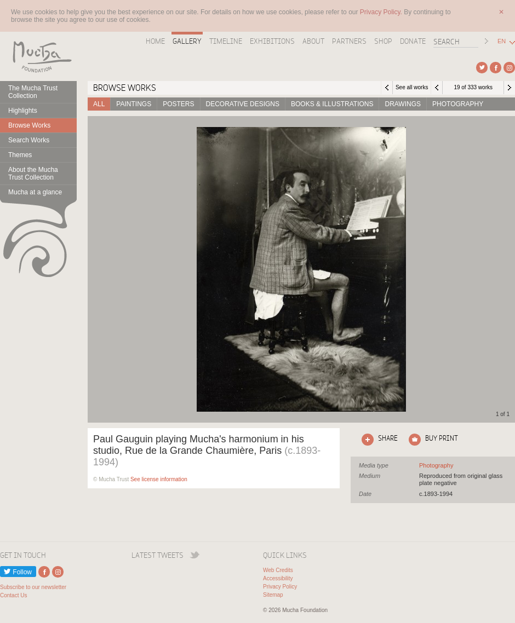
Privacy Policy (280, 587)
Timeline (225, 41)
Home (155, 41)
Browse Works (29, 125)
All (99, 104)
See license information (158, 479)
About (313, 41)
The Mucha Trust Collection (33, 92)
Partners (349, 41)
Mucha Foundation (38, 56)
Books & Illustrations (332, 104)
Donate (413, 41)
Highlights (22, 110)
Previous (436, 87)
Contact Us (13, 595)
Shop (383, 41)
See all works (412, 87)
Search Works (28, 140)
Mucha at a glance (35, 192)
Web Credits (278, 570)
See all (436, 465)
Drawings (403, 104)
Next (509, 87)
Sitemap (273, 595)
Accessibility (278, 578)
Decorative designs (242, 104)
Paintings (133, 104)
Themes (20, 155)
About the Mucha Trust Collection (33, 173)
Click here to (377, 440)
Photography (457, 104)
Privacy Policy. (382, 12)
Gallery (187, 41)
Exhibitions (272, 41)
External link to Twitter (482, 67)
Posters (178, 104)
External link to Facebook (495, 67)
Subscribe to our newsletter (33, 587)
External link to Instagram (509, 67)
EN (501, 41)
